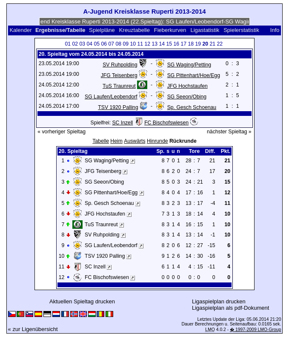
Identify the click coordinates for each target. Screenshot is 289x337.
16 (176, 44)
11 (140, 44)
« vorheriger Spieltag (61, 132)
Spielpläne (102, 30)
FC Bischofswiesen (166, 123)
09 (126, 44)
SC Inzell (122, 123)
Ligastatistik (204, 30)
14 (162, 44)
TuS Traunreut (119, 86)
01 (68, 44)
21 (212, 44)
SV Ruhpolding (120, 65)
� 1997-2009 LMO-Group (255, 329)
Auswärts (134, 141)
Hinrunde (157, 141)
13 (154, 44)
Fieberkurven (170, 30)
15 (169, 44)
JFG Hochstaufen (187, 86)
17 (183, 44)
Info (275, 30)
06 (104, 44)
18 (191, 44)
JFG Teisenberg (119, 75)
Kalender (20, 30)
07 (111, 44)
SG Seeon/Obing (186, 97)
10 (133, 44)
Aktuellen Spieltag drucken (82, 301)
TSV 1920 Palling (118, 107)
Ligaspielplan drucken (219, 301)
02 (75, 44)
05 (97, 44)
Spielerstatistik (241, 30)
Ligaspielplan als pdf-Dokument (230, 308)
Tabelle (100, 141)
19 (198, 44)
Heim (116, 141)
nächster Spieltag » (229, 132)
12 (147, 44)
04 (89, 44)
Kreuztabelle (134, 30)
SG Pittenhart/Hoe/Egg (193, 75)
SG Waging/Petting (189, 65)
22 (220, 44)
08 (118, 44)
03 (82, 44)
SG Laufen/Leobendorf (111, 97)
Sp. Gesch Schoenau (191, 107)
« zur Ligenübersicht (33, 329)
